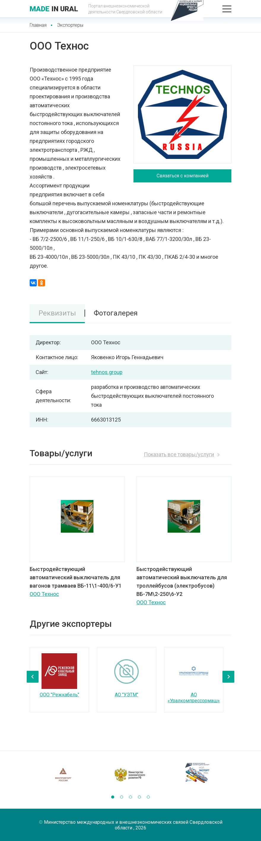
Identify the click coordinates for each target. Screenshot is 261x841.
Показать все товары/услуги (179, 454)
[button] (112, 797)
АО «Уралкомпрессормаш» (194, 697)
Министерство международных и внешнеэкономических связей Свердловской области (133, 825)
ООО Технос (44, 594)
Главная (38, 25)
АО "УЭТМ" (126, 695)
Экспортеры (70, 25)
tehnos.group (106, 372)
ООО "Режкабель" (59, 695)
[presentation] (33, 677)
